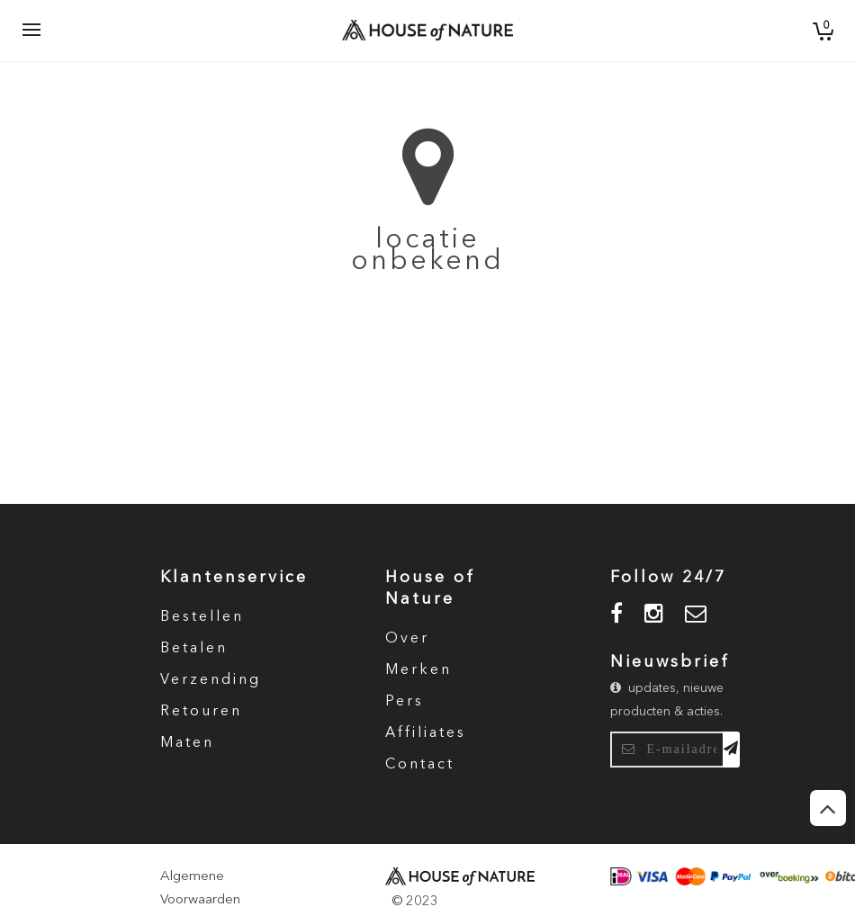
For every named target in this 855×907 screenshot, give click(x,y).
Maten (187, 743)
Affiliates (425, 733)
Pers (404, 702)
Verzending (210, 680)
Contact (419, 765)
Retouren (201, 712)
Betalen (194, 649)
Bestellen (202, 617)
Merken (418, 670)
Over (407, 639)
